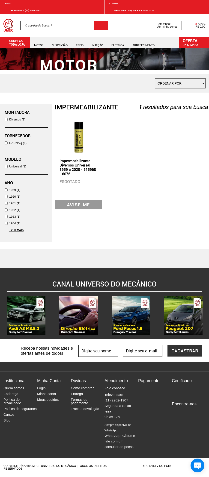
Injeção (97, 42)
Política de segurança (20, 409)
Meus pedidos (48, 399)
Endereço (10, 394)
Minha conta (46, 394)
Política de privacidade (12, 401)
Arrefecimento (143, 42)
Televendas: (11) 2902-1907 (23, 10)
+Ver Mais (16, 230)
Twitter (191, 411)
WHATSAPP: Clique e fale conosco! (131, 10)
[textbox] (64, 25)
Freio (80, 42)
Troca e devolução (85, 409)
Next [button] (205, 315)
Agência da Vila (180, 465)
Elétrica (117, 42)
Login (41, 388)
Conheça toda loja (13, 43)
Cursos (113, 3)
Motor (39, 42)
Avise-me (78, 205)
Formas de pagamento (79, 401)
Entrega (77, 394)
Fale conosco (114, 388)
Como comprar (82, 388)
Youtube (199, 411)
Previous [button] (3, 315)
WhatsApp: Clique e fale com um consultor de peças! (119, 436)
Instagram (183, 411)
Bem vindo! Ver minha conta (162, 25)
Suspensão (60, 42)
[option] (26, 315)
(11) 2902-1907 (116, 400)
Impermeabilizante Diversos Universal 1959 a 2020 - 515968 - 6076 (78, 167)
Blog (8, 3)
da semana (195, 42)
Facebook (175, 411)
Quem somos (13, 388)
